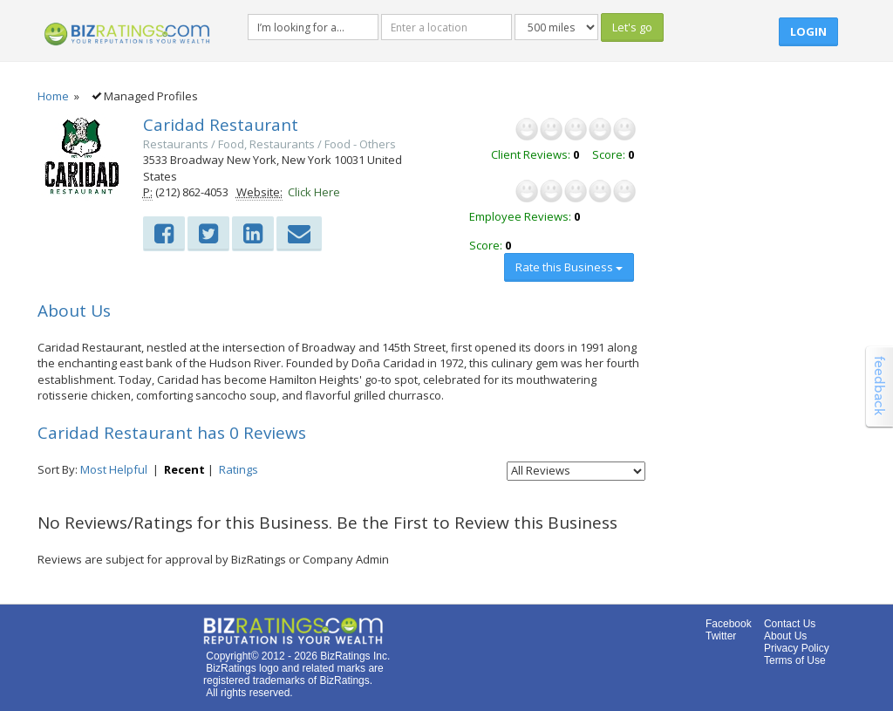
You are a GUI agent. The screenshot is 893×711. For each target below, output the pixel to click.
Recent (184, 469)
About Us (785, 636)
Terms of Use (795, 660)
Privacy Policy (796, 648)
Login (808, 31)
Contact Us (789, 624)
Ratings (238, 469)
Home (53, 96)
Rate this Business (569, 267)
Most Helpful (113, 469)
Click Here (314, 192)
